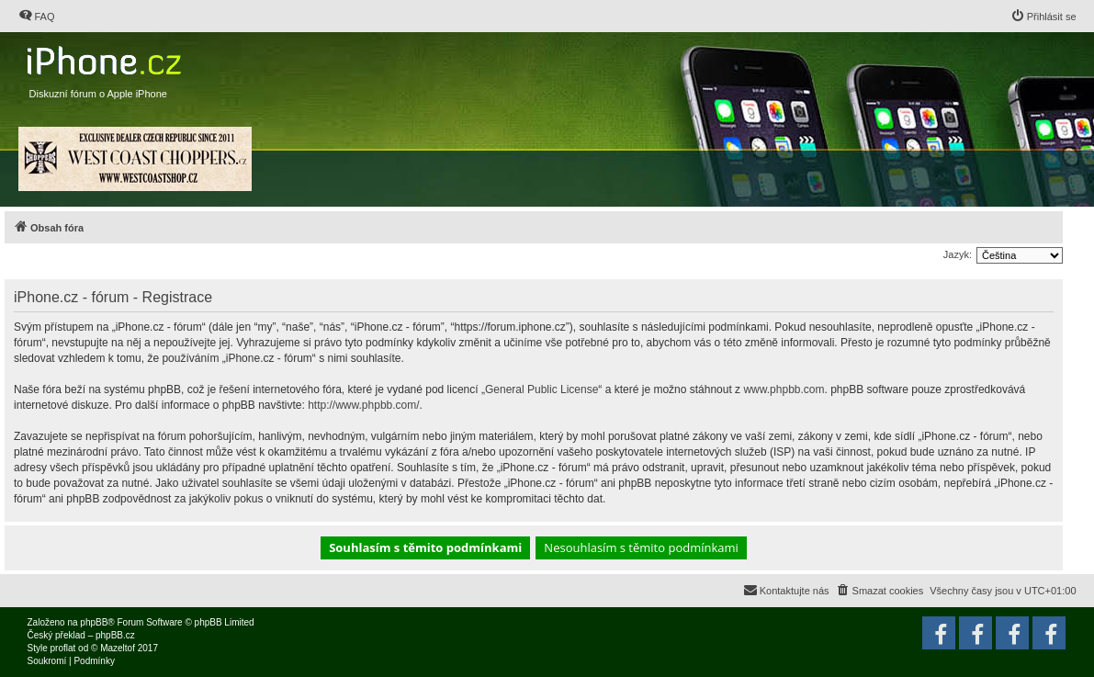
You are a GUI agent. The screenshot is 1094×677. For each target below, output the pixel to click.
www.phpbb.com (783, 389)
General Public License (541, 389)
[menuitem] (36, 17)
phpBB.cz (115, 635)
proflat (63, 648)
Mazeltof (117, 648)
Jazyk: (957, 254)
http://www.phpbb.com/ (363, 405)
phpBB (93, 622)
